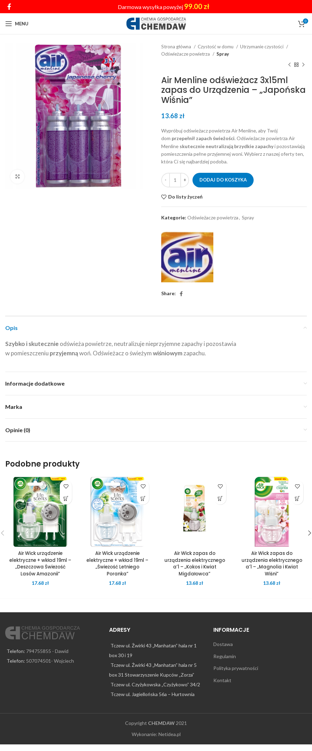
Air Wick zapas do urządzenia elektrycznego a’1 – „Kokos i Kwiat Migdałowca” (195, 567)
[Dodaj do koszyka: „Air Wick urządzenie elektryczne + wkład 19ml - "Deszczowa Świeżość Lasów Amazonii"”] (66, 498)
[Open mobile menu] (17, 24)
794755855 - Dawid (47, 658)
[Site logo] (156, 23)
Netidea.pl (169, 741)
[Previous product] (289, 65)
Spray (222, 54)
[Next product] (303, 65)
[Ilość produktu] (175, 180)
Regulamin (224, 663)
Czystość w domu (216, 46)
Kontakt (222, 687)
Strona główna (176, 46)
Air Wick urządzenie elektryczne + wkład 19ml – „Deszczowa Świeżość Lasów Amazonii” (40, 563)
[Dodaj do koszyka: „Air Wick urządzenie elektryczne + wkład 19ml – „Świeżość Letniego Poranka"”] (143, 498)
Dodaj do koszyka (223, 180)
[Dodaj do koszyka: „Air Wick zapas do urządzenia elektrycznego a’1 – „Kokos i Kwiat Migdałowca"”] (220, 498)
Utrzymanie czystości (262, 46)
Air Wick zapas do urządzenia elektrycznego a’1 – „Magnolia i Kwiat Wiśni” (272, 563)
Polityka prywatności (235, 675)
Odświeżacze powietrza (186, 54)
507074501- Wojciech (50, 668)
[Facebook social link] (9, 6)
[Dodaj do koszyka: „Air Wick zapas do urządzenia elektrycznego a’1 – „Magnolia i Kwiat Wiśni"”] (297, 498)
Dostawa (223, 651)
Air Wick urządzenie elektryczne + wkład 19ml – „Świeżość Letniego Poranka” (117, 563)
